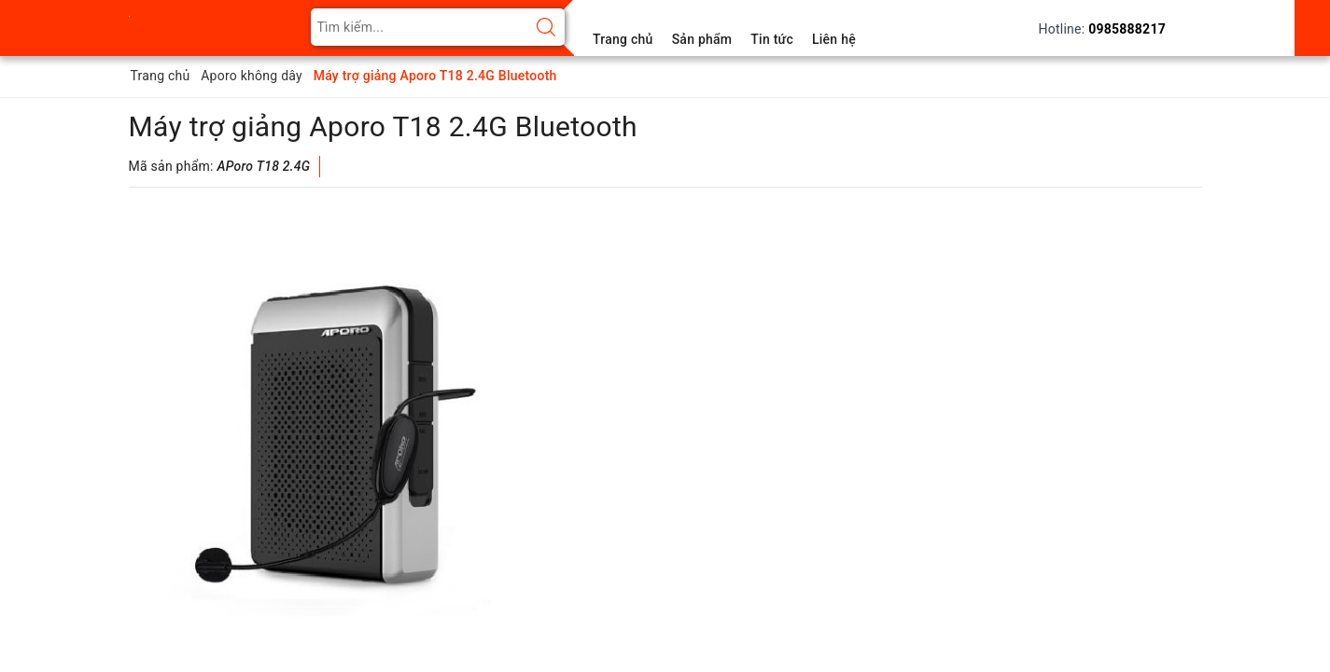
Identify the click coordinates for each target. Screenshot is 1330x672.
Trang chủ (623, 39)
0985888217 (1127, 28)
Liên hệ (834, 39)
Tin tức (771, 39)
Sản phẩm (702, 39)
